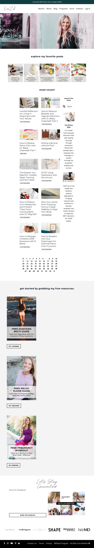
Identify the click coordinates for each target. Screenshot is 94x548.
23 (36, 259)
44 (48, 264)
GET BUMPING (14, 460)
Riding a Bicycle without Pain (49, 143)
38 (23, 264)
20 (23, 259)
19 (56, 256)
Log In (87, 8)
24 (40, 259)
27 (52, 259)
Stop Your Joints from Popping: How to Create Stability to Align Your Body (49, 205)
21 (27, 259)
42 (40, 264)
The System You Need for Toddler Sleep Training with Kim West (28, 175)
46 (56, 264)
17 (48, 256)
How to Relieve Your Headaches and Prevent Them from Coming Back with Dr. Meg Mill (29, 205)
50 (38, 266)
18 (52, 256)
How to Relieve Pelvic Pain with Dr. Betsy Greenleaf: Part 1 (27, 146)
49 (34, 266)
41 (36, 264)
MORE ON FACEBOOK (27, 510)
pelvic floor (23, 152)
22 (31, 259)
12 (27, 256)
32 (36, 261)
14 (36, 256)
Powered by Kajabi (84, 545)
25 (44, 259)
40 (31, 264)
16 (44, 256)
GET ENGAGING (14, 401)
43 (44, 264)
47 (25, 266)
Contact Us (32, 538)
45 (52, 264)
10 (56, 254)
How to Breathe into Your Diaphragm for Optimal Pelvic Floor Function (49, 236)
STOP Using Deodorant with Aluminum (49, 173)
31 (31, 261)
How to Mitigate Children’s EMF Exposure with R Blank (28, 235)
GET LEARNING (14, 341)
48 (30, 266)
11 (23, 256)
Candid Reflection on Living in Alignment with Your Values (28, 114)
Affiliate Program (61, 538)
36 (52, 261)
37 (56, 261)
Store (72, 8)
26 (48, 259)
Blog (55, 8)
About (49, 8)
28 (56, 259)
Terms (41, 538)
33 (40, 261)
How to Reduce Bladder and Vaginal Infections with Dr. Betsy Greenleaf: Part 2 (49, 116)
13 (31, 256)
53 (50, 266)
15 (40, 256)
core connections (25, 121)
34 (44, 261)
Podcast (79, 8)
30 (27, 261)
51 (42, 266)
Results (41, 8)
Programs (63, 8)
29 (23, 261)
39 (27, 264)
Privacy (49, 538)
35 (48, 261)
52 (46, 266)
